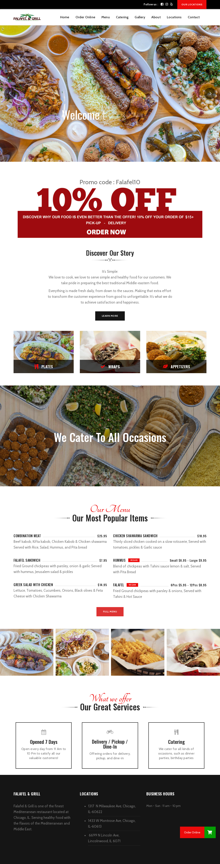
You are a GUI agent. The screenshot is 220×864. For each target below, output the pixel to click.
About (156, 17)
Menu (105, 17)
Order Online (85, 17)
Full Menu (110, 611)
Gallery (140, 17)
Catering (122, 17)
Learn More (110, 315)
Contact (194, 17)
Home (64, 17)
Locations (174, 17)
